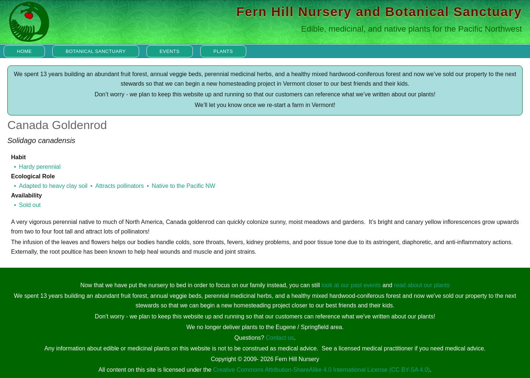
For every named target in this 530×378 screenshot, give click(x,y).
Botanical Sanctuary (96, 51)
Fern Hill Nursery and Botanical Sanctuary (379, 11)
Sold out (30, 205)
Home (24, 51)
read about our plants (421, 285)
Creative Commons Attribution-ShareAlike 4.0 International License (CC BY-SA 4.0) (321, 370)
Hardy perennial (40, 167)
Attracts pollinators (119, 186)
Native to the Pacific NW (183, 186)
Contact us (280, 338)
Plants (223, 51)
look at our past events (351, 285)
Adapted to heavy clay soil (53, 186)
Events (170, 51)
